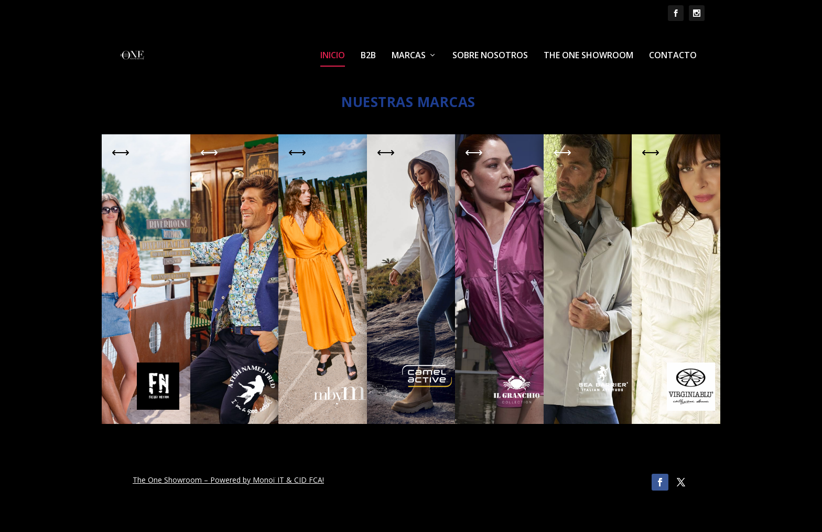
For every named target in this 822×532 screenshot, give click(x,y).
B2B (368, 56)
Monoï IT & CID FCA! (288, 480)
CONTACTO (673, 56)
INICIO (332, 56)
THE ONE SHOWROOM (588, 56)
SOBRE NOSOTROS (490, 56)
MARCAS (409, 56)
